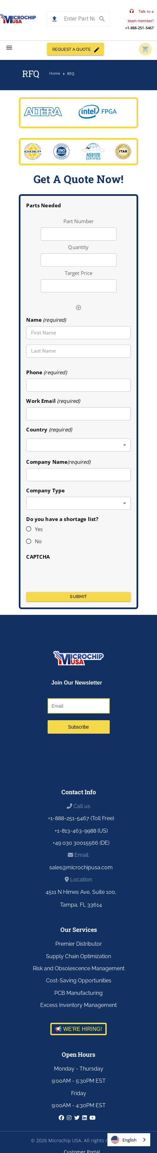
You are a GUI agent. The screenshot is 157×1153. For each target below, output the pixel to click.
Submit (78, 596)
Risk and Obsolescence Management (78, 968)
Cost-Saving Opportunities (78, 980)
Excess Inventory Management (78, 1005)
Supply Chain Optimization (78, 956)
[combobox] (78, 445)
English (124, 1140)
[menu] (9, 47)
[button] (54, 19)
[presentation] (78, 573)
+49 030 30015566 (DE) (81, 843)
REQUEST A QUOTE (75, 49)
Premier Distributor (78, 944)
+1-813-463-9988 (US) (81, 831)
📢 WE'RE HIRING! (78, 1029)
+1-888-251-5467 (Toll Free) (81, 818)
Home (55, 73)
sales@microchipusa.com (81, 867)
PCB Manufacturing (78, 993)
